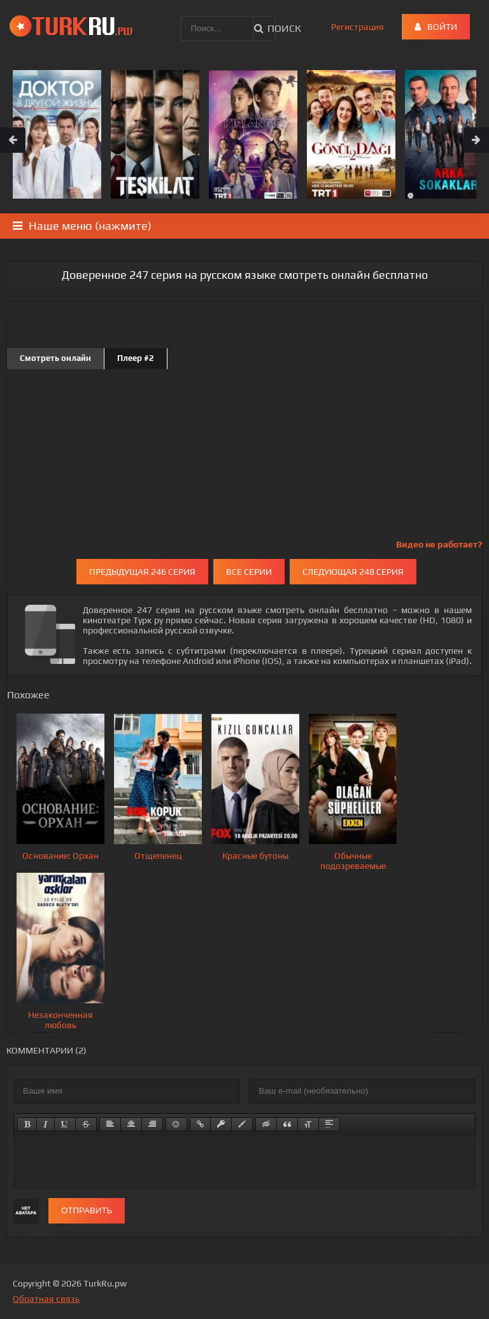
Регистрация (357, 27)
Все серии (249, 572)
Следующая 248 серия (353, 572)
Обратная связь (46, 1299)
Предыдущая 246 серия (142, 572)
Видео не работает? (439, 544)
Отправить (86, 1210)
